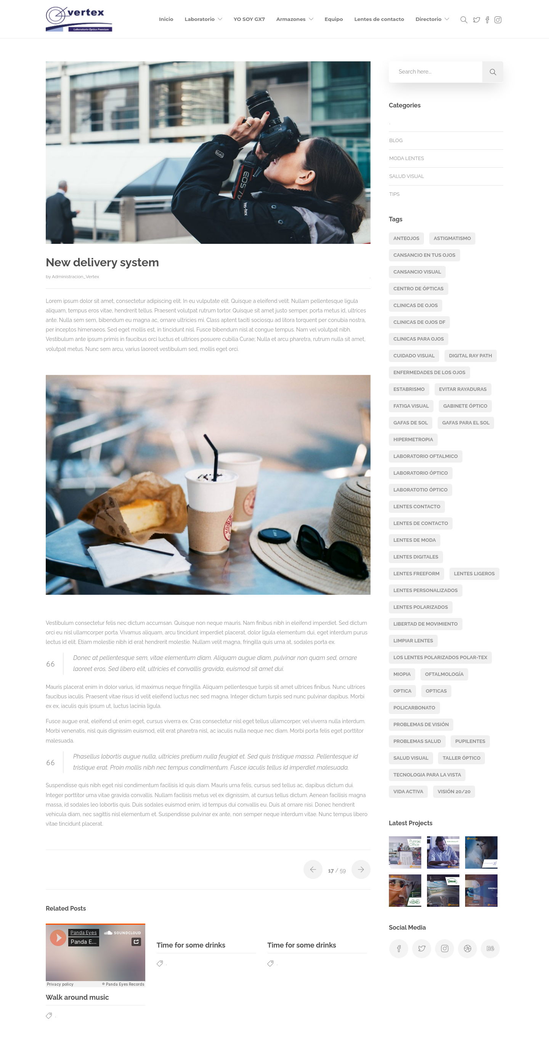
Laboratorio (200, 19)
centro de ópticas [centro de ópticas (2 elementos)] (418, 288)
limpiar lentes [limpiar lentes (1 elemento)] (413, 641)
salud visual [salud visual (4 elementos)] (411, 758)
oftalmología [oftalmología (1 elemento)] (444, 674)
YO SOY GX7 (249, 19)
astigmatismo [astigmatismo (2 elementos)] (452, 238)
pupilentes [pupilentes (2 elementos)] (470, 741)
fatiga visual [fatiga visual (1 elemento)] (411, 406)
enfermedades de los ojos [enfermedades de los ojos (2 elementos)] (429, 372)
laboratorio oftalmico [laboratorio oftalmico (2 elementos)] (425, 456)
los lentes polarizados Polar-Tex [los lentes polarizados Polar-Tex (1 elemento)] (440, 657)
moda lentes (406, 158)
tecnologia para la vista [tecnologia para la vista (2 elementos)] (427, 775)
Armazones (291, 19)
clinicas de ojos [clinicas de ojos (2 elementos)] (415, 305)
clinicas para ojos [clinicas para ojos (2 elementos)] (418, 339)
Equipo (334, 19)
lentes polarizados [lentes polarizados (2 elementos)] (420, 607)
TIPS (394, 194)
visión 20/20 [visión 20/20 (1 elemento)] (454, 791)
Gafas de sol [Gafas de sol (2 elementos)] (410, 423)
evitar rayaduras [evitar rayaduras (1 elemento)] (463, 389)
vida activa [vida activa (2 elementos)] (408, 791)
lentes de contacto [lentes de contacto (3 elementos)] (420, 523)
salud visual (406, 176)
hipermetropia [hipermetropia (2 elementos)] (413, 439)
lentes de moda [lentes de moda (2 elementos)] (414, 540)
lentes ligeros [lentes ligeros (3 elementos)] (474, 573)
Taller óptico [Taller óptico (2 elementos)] (461, 758)
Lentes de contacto (379, 19)
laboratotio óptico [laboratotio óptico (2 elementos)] (420, 490)
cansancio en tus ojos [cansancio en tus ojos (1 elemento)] (424, 255)
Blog (396, 140)
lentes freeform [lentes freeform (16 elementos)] (416, 573)
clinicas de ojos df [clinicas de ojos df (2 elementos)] (419, 322)
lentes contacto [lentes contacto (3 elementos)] (416, 506)
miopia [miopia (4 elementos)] (402, 674)
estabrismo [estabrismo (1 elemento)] (409, 389)
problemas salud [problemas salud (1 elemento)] (417, 741)
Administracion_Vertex (75, 276)
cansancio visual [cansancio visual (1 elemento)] (417, 272)
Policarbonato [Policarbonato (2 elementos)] (414, 708)
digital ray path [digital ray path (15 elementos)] (470, 356)
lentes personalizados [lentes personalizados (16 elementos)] (425, 590)
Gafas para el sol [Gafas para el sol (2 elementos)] (466, 423)
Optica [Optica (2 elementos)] (402, 691)
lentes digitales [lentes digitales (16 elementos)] (415, 557)
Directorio (428, 19)
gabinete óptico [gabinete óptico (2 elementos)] (465, 406)
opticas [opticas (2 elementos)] (436, 691)
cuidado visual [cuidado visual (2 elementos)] (414, 356)
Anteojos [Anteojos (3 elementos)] (406, 238)
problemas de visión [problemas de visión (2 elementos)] (421, 724)
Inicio (166, 19)
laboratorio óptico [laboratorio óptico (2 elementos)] (420, 473)
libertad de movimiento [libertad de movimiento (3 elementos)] (425, 624)
